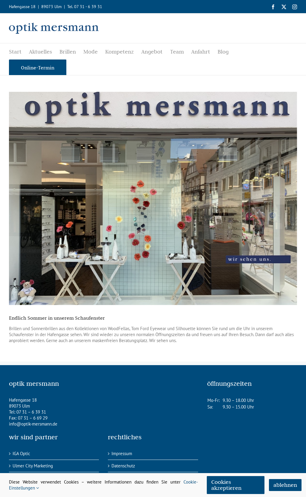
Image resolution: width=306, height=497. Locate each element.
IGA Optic (21, 453)
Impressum (121, 453)
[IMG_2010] (153, 198)
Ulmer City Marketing (33, 466)
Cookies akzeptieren (226, 484)
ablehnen (285, 484)
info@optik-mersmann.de (33, 424)
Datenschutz (123, 466)
